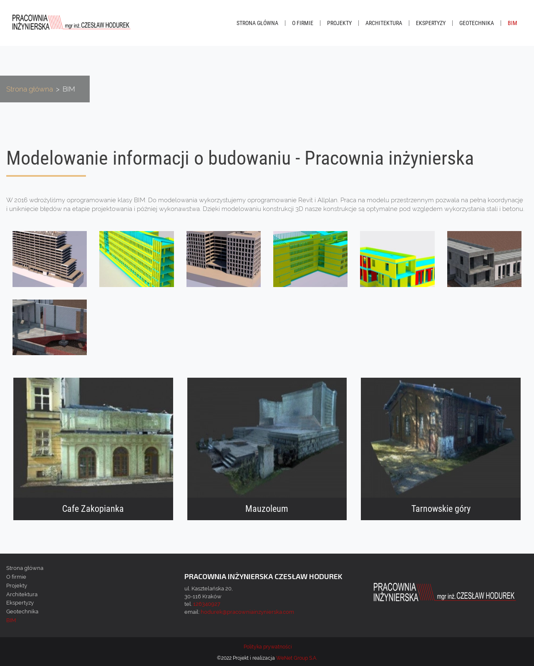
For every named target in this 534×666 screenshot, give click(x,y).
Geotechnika (476, 23)
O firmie (302, 23)
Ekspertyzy (431, 23)
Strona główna (257, 23)
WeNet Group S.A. (296, 658)
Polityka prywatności (268, 647)
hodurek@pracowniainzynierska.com (247, 612)
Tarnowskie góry (441, 509)
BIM (512, 23)
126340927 (206, 604)
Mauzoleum (266, 509)
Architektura (383, 23)
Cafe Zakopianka (93, 509)
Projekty (339, 23)
